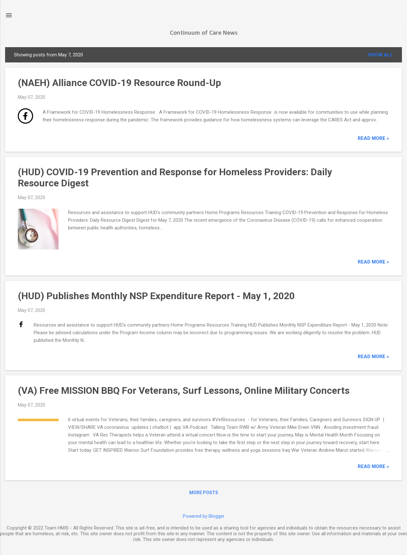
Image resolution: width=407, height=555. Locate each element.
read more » (373, 138)
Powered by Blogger (203, 516)
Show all (380, 55)
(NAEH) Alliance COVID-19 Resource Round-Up (119, 82)
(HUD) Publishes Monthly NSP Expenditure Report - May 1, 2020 (156, 295)
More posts (203, 492)
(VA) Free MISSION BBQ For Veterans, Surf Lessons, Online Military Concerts (183, 390)
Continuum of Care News (204, 33)
